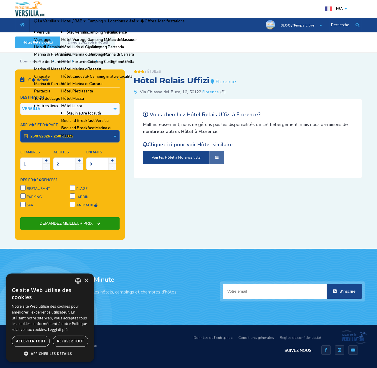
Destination (32, 97)
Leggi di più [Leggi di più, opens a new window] (58, 329)
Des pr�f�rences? (38, 180)
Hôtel (63, 61)
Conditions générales (256, 337)
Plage (81, 188)
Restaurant (38, 188)
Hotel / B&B (91, 25)
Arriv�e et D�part (39, 124)
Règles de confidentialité (300, 337)
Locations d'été (162, 25)
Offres (197, 25)
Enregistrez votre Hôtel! (87, 42)
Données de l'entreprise (213, 337)
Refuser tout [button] (70, 341)
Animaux (86, 205)
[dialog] (50, 317)
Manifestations (228, 25)
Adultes (61, 152)
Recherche (340, 25)
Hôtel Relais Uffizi (37, 42)
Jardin (82, 197)
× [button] (86, 281)
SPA (30, 205)
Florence (85, 61)
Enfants (94, 152)
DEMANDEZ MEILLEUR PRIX (70, 223)
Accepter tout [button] (30, 341)
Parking (34, 197)
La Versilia (53, 25)
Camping (125, 25)
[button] (50, 353)
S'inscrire (344, 291)
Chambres (30, 152)
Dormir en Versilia (34, 61)
